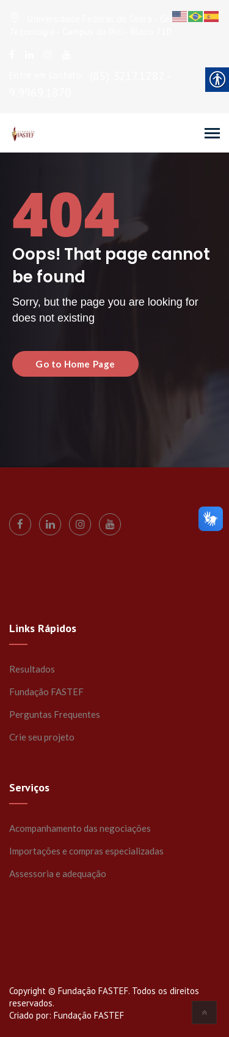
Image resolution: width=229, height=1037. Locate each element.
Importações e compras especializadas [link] (86, 850)
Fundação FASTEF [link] (46, 691)
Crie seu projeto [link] (42, 736)
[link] (12, 54)
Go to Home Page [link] (75, 363)
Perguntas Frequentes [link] (54, 714)
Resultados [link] (32, 668)
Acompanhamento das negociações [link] (80, 828)
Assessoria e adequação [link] (57, 873)
